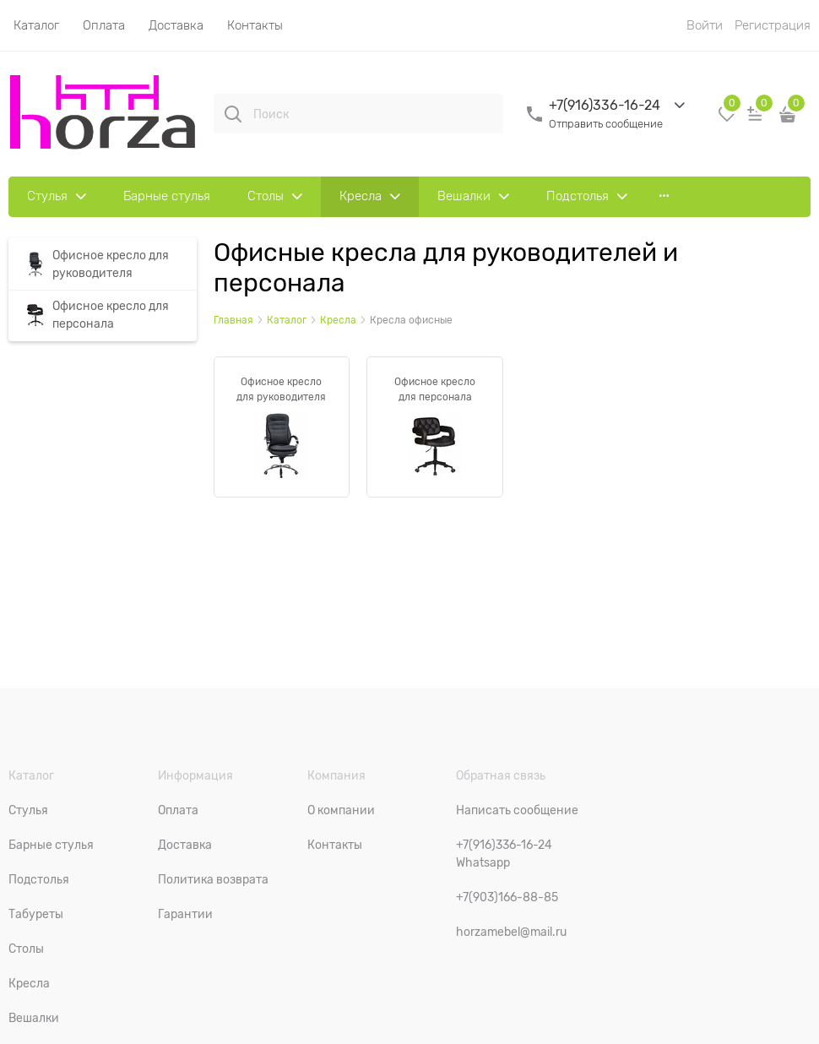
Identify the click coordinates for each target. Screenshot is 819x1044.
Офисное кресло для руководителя (281, 389)
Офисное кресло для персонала (434, 389)
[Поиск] (233, 114)
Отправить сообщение (606, 123)
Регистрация (773, 25)
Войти (704, 25)
